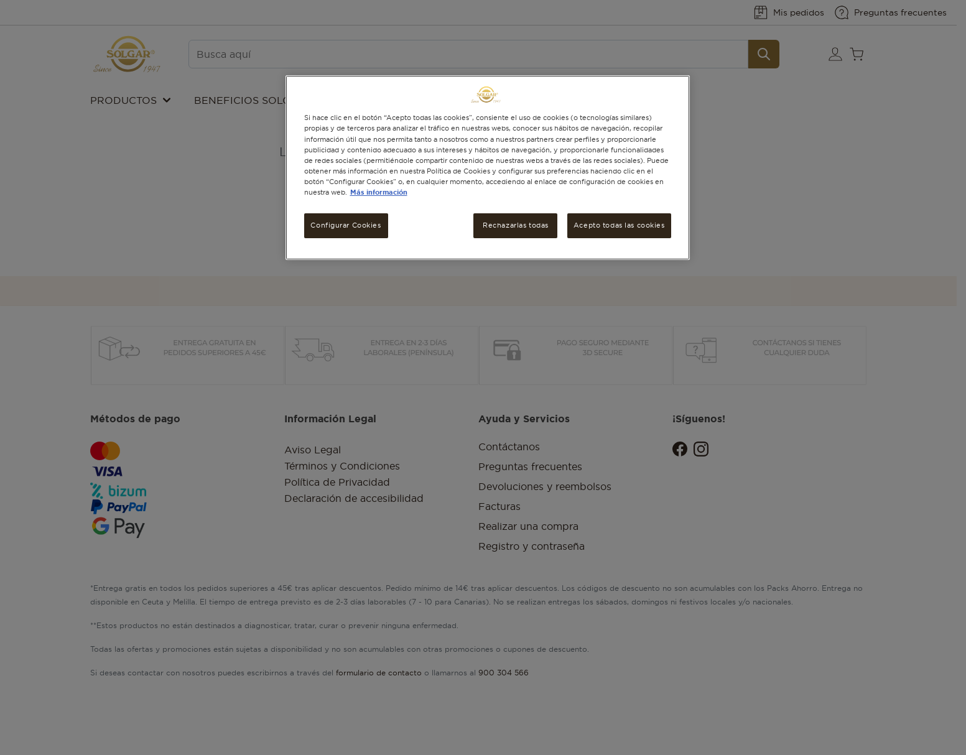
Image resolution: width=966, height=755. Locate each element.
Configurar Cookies (345, 225)
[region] (488, 167)
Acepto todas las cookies (619, 225)
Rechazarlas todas (516, 225)
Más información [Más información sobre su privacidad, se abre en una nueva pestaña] (378, 192)
